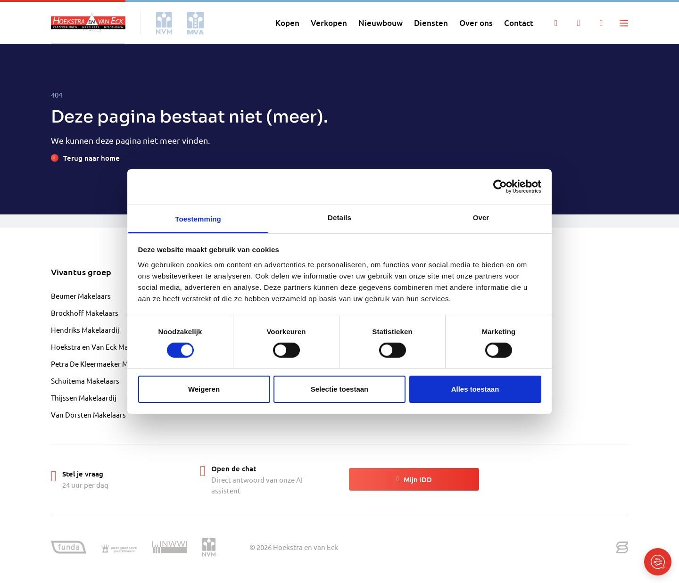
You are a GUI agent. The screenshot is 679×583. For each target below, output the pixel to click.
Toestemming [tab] (198, 218)
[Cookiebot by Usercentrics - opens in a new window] (500, 187)
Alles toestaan (475, 389)
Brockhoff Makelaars (84, 312)
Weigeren (204, 389)
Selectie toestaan (340, 389)
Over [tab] (481, 217)
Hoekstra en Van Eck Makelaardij (103, 346)
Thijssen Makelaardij (83, 397)
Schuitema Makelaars (85, 380)
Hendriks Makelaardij (85, 329)
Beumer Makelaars (81, 295)
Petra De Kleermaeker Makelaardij (105, 363)
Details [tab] (339, 217)
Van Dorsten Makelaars (88, 414)
